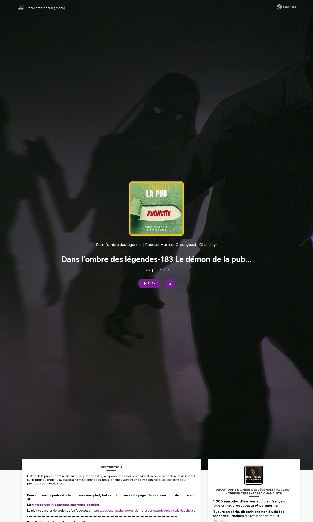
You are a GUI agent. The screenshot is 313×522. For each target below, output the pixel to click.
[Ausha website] (286, 7)
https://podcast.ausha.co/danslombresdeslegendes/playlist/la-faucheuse (143, 510)
